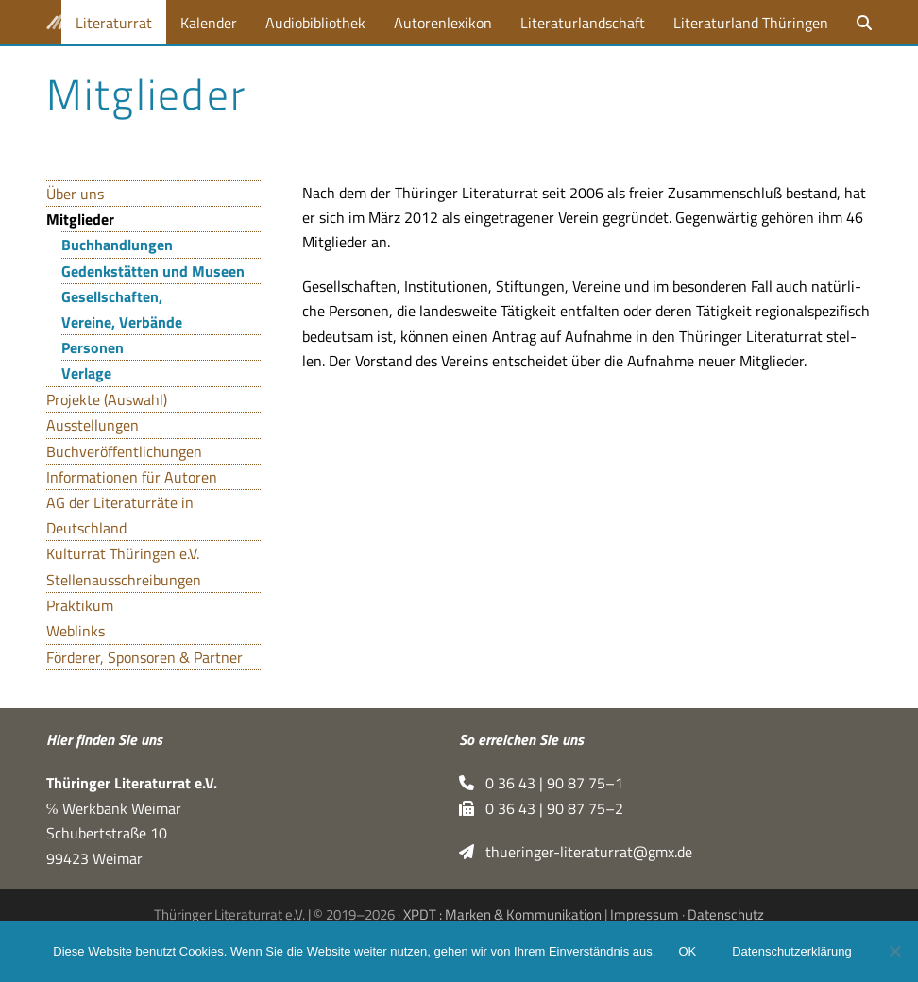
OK (687, 951)
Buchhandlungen (117, 244)
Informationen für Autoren (131, 477)
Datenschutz (726, 914)
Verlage (86, 373)
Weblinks (75, 630)
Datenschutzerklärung (791, 951)
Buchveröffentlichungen (124, 451)
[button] (864, 22)
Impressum (644, 914)
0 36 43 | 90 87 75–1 (541, 782)
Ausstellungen (92, 425)
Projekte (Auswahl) (106, 399)
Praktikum (79, 605)
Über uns (75, 193)
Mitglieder (80, 219)
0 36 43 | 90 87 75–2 (541, 808)
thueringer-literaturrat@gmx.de (575, 851)
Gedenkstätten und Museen (153, 271)
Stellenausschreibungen (123, 579)
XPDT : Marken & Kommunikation (502, 914)
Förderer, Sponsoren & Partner (144, 657)
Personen (92, 347)
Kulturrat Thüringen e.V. (122, 553)
